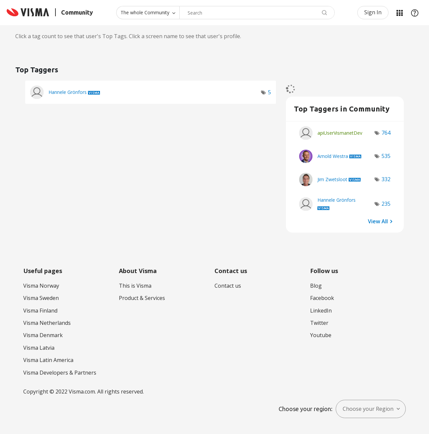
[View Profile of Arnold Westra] (332, 156)
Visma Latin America (48, 360)
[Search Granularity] (147, 12)
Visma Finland (40, 310)
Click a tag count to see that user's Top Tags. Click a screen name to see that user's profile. (128, 36)
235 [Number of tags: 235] (386, 203)
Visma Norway (41, 285)
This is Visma (135, 285)
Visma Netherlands (47, 322)
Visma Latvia (38, 347)
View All (378, 221)
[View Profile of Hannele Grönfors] (67, 92)
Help (414, 12)
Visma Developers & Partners (59, 372)
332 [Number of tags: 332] (386, 179)
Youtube (320, 335)
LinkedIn (321, 310)
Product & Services (142, 298)
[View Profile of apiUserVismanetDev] (339, 133)
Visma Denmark (43, 335)
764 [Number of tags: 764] (386, 132)
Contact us (227, 285)
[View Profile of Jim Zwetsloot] (332, 179)
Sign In (373, 12)
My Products (399, 12)
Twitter (319, 322)
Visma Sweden (41, 298)
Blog (316, 285)
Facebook (322, 298)
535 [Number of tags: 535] (386, 156)
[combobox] (257, 12)
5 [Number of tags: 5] (269, 92)
